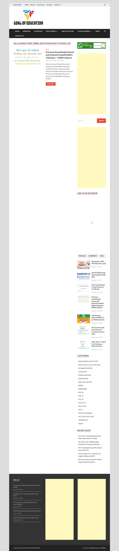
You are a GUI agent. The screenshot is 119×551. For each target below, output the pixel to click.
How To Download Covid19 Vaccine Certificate (98, 287)
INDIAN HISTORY (84, 375)
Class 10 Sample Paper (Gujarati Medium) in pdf (25, 517)
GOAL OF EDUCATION (32, 548)
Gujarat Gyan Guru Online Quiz (89, 365)
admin (62, 60)
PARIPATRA (26, 31)
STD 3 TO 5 (82, 403)
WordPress (94, 548)
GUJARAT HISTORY (85, 368)
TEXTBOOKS (38, 31)
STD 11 (80, 396)
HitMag (103, 548)
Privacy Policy (41, 5)
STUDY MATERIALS (83, 31)
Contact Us (57, 5)
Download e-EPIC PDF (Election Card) (99, 262)
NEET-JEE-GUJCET (68, 31)
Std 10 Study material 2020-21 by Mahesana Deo (98, 317)
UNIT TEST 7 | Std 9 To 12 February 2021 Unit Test (99, 344)
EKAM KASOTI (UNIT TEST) (88, 361)
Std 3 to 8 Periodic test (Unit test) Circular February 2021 (98, 331)
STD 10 (80, 392)
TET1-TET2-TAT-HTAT (86, 416)
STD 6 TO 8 (82, 406)
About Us (32, 5)
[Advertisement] (91, 83)
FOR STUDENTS (51, 31)
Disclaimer (49, 5)
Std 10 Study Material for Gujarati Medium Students (27, 511)
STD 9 (80, 410)
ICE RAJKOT (82, 372)
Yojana (80, 423)
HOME (26, 5)
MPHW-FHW (83, 378)
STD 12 (80, 399)
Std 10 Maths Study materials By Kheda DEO (99, 275)
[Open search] (104, 31)
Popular (82, 256)
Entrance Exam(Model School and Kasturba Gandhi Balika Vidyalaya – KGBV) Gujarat (60, 55)
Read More (50, 83)
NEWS (97, 31)
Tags (102, 256)
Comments (93, 256)
